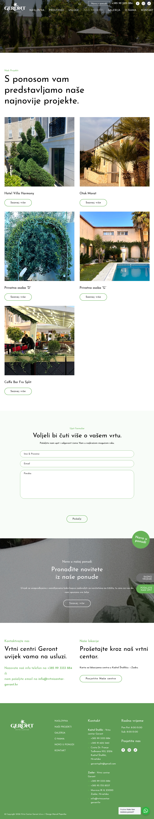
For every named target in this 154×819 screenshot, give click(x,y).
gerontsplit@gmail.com (103, 764)
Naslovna (36, 10)
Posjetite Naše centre (101, 678)
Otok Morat (88, 193)
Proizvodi (56, 10)
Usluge (74, 10)
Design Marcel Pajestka (56, 814)
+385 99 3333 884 (122, 3)
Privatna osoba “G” (93, 288)
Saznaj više (18, 202)
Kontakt (147, 10)
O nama (130, 10)
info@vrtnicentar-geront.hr (100, 800)
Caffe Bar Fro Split (17, 382)
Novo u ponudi (64, 745)
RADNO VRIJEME (147, 578)
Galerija (114, 10)
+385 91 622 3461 (100, 743)
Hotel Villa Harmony (19, 193)
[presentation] (41, 507)
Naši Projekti (93, 10)
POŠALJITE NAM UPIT (146, 589)
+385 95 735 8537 (100, 785)
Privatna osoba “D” (17, 288)
